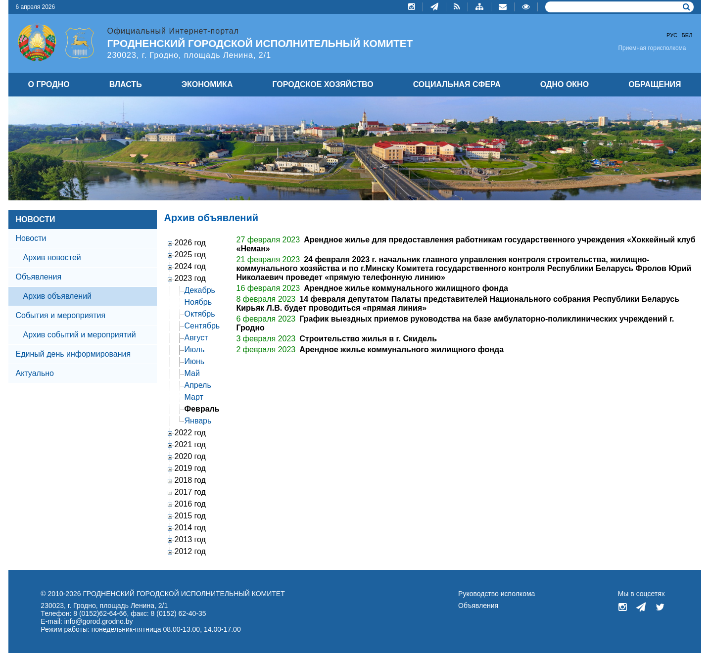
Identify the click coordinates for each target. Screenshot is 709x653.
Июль (195, 349)
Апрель (198, 385)
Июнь (195, 361)
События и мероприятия (61, 315)
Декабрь (200, 290)
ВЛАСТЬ (125, 84)
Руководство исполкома (496, 594)
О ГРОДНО (49, 84)
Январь (198, 421)
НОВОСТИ (35, 219)
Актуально (35, 373)
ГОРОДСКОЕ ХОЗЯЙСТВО (323, 84)
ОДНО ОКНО (564, 84)
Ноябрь (198, 302)
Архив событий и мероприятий (79, 334)
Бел (687, 35)
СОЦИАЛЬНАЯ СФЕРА (457, 84)
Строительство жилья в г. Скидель (368, 338)
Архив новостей (52, 257)
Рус (671, 35)
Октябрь (200, 314)
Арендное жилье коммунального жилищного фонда (406, 288)
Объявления (39, 277)
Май (192, 373)
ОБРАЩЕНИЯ (654, 84)
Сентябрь (202, 326)
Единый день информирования (73, 354)
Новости (31, 238)
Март (194, 397)
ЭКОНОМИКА (207, 84)
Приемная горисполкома (652, 48)
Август (196, 337)
